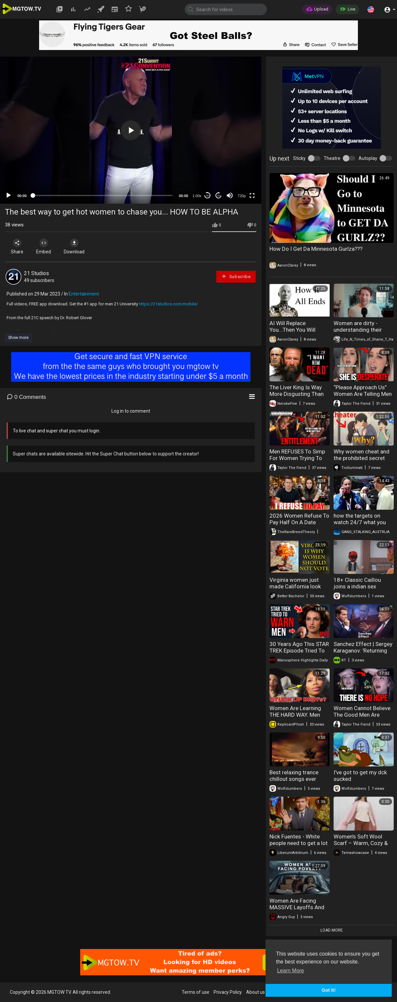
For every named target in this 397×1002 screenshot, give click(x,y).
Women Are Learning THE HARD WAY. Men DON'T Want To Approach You (295, 718)
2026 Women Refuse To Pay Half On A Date (299, 519)
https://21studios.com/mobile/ (168, 303)
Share (17, 246)
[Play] (8, 195)
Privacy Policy (228, 992)
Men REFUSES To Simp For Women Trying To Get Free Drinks (297, 458)
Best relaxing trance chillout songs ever (293, 775)
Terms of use (195, 992)
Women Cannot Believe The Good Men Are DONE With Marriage (362, 715)
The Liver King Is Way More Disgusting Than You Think (296, 394)
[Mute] (229, 195)
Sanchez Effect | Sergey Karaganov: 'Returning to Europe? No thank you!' (363, 654)
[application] (130, 130)
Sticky (299, 158)
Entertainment (84, 293)
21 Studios (36, 273)
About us (255, 992)
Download (74, 246)
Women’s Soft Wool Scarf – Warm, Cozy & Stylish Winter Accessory (361, 846)
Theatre (332, 158)
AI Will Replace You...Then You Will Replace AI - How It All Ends (296, 333)
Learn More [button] (290, 970)
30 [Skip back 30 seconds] (207, 195)
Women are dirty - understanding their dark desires (358, 330)
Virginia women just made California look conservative (295, 586)
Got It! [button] (329, 990)
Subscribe (236, 276)
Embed (43, 246)
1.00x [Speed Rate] (197, 196)
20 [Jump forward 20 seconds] (218, 195)
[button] (370, 9)
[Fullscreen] (252, 195)
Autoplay (368, 158)
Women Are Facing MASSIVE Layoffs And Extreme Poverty (296, 907)
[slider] (103, 195)
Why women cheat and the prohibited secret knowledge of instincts (362, 458)
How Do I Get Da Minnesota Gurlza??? (315, 248)
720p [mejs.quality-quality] (241, 196)
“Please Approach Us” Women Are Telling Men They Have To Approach (363, 394)
